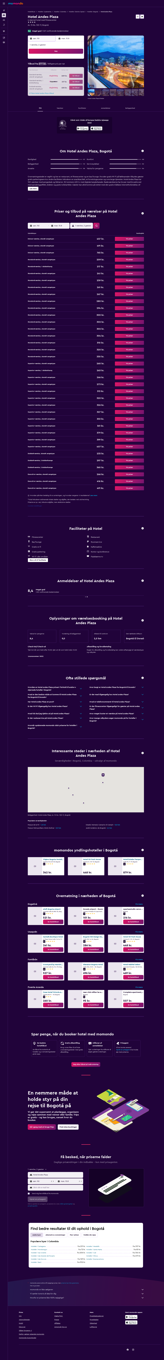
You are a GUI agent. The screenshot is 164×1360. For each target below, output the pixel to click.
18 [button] (51, 76)
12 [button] (56, 71)
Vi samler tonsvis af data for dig (87, 1293)
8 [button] (72, 65)
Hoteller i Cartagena (38, 1246)
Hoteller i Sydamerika (44, 11)
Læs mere (93, 495)
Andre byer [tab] (37, 1235)
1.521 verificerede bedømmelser (55, 31)
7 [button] (67, 65)
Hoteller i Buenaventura (95, 1259)
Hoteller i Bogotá (92, 11)
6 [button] (61, 65)
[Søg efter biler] (4, 20)
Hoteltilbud (31, 11)
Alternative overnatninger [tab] (55, 1235)
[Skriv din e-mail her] (57, 1187)
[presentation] (96, 128)
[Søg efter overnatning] (4, 15)
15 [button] (73, 71)
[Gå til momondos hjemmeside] (15, 3)
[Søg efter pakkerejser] (4, 24)
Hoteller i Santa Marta (94, 1249)
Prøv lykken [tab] (74, 1235)
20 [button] (62, 76)
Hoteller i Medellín (93, 1246)
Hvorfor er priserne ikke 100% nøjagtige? (87, 1297)
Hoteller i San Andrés (38, 1253)
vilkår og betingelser (66, 1204)
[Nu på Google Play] (83, 129)
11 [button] (51, 71)
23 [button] (78, 76)
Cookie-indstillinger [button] (35, 506)
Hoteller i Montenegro (39, 1249)
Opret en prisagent (123, 1050)
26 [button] (56, 81)
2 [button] (78, 60)
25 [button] (51, 81)
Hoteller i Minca (92, 1256)
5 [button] (56, 65)
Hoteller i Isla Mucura (38, 1259)
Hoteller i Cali (91, 1253)
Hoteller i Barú (36, 1262)
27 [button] (62, 81)
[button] (3, 3)
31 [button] (45, 87)
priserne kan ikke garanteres (70, 1283)
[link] (53, 922)
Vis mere (139, 904)
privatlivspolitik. (33, 1206)
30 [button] (78, 81)
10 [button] (45, 71)
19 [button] (56, 76)
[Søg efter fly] (4, 10)
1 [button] (72, 60)
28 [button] (67, 81)
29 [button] (73, 81)
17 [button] (45, 76)
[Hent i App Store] (96, 129)
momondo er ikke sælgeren (87, 1289)
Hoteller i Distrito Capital (77, 11)
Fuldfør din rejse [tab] (90, 1235)
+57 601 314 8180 (35, 28)
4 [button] (50, 65)
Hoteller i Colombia (60, 11)
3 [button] (45, 65)
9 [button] (78, 65)
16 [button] (78, 71)
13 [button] (62, 71)
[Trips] (4, 31)
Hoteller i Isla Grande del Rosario (43, 1256)
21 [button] (67, 76)
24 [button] (45, 81)
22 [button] (73, 76)
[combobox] (57, 1174)
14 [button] (67, 71)
